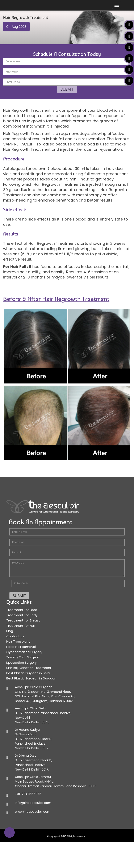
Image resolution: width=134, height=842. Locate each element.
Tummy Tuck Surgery (22, 657)
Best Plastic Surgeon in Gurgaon (31, 678)
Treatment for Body (21, 615)
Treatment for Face (21, 609)
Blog (9, 630)
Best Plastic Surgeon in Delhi (28, 673)
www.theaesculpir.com (32, 811)
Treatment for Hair (20, 625)
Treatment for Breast (23, 620)
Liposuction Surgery (21, 662)
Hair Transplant (18, 641)
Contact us (15, 636)
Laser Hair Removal (21, 646)
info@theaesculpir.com (33, 802)
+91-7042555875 (28, 793)
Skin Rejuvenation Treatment (28, 667)
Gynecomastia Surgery (24, 652)
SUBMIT (67, 89)
